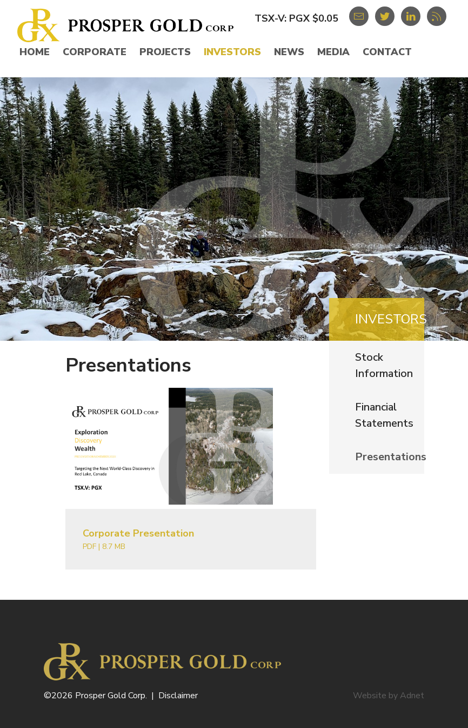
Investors (232, 51)
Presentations (390, 456)
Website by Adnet (388, 695)
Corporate (94, 51)
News (289, 51)
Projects (165, 51)
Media (333, 51)
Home (34, 51)
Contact (387, 51)
